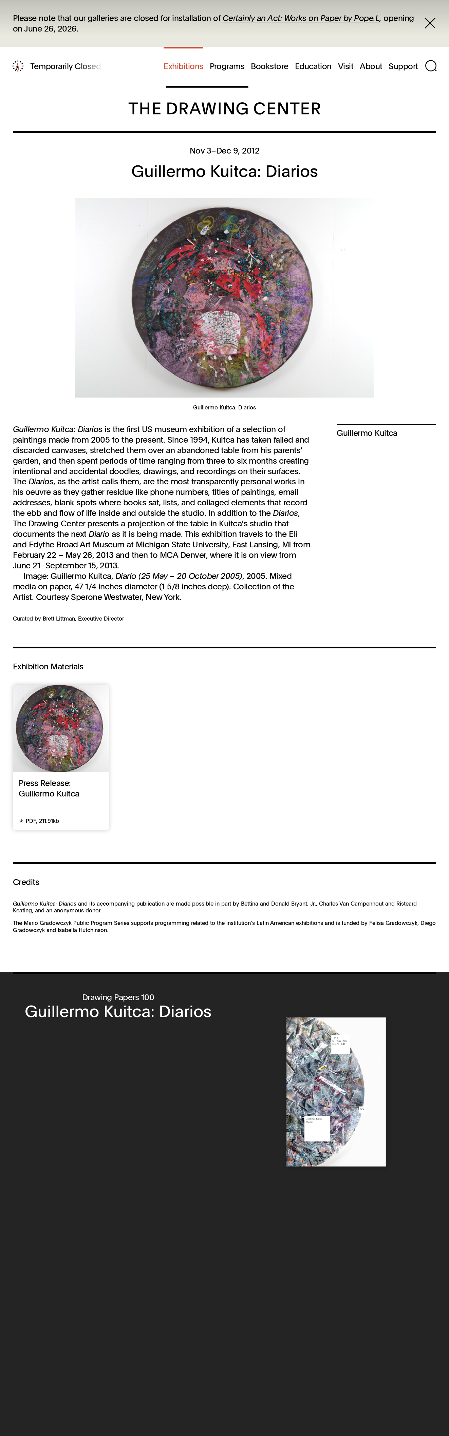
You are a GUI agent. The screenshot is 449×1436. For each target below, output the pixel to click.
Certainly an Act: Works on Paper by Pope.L (301, 17)
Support (403, 66)
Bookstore (269, 66)
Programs (227, 66)
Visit (345, 66)
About (371, 66)
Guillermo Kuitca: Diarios (118, 1010)
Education (313, 66)
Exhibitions (183, 66)
